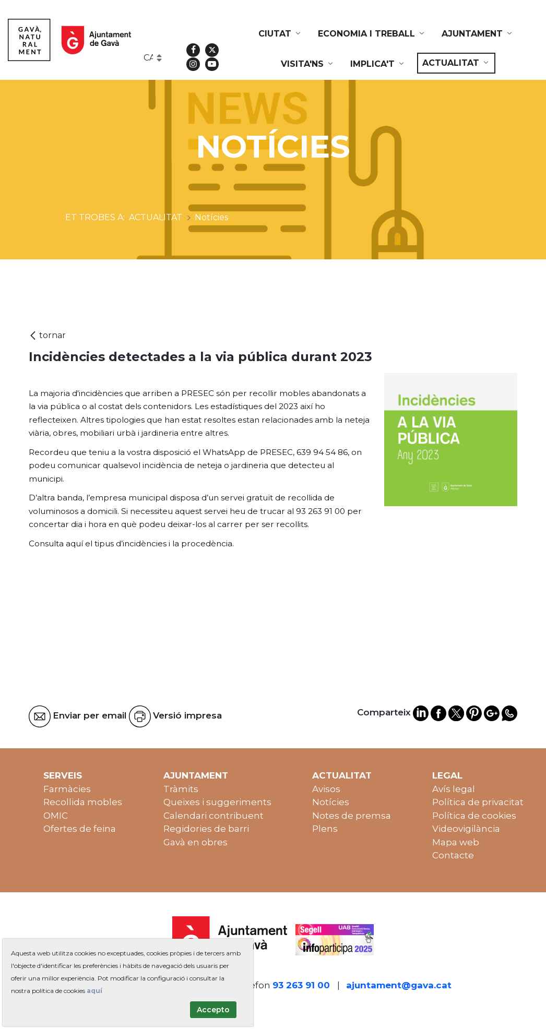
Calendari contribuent (213, 815)
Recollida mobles (82, 802)
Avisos (326, 789)
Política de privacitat (478, 802)
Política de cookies (474, 815)
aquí (94, 991)
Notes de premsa (351, 815)
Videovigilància (466, 828)
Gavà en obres (195, 842)
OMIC (55, 815)
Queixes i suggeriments (217, 802)
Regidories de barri (206, 828)
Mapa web (455, 842)
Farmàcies (67, 789)
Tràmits (180, 789)
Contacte (453, 855)
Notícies (330, 802)
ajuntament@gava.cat (399, 985)
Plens (325, 828)
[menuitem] (280, 33)
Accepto (213, 1009)
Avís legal (453, 789)
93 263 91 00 (301, 985)
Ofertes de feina (79, 828)
